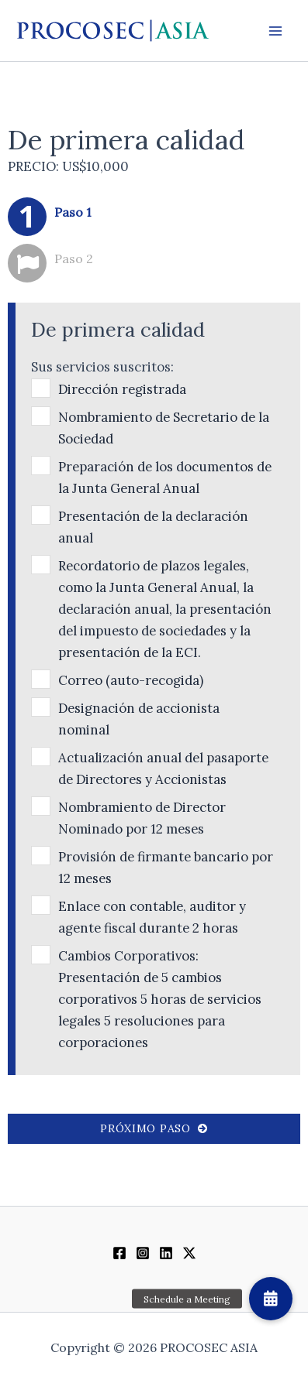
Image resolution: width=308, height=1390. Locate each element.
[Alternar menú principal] (275, 31)
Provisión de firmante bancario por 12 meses (165, 867)
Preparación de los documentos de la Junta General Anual (165, 477)
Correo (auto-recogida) (130, 680)
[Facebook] (119, 1253)
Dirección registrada (122, 389)
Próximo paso (154, 1128)
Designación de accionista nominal (139, 719)
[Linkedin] (166, 1253)
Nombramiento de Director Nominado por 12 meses (142, 818)
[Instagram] (143, 1253)
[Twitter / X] (189, 1253)
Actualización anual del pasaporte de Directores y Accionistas (163, 768)
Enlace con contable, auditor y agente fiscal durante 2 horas (152, 917)
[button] (270, 1298)
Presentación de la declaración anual (153, 527)
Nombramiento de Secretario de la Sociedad (163, 428)
